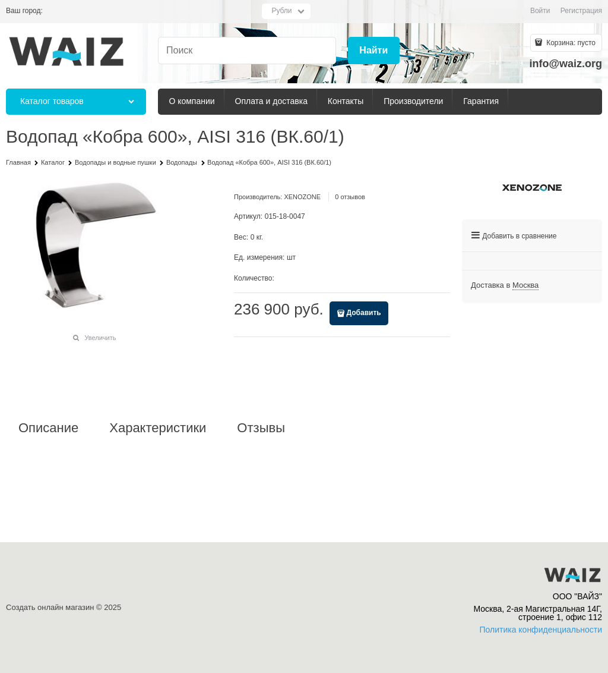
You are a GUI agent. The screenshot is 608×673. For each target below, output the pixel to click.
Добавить (364, 313)
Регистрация (581, 11)
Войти (540, 11)
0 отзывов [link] (350, 196)
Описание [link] (48, 428)
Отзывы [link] (261, 428)
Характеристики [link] (157, 428)
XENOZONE (302, 196)
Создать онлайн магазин (50, 607)
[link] (525, 285)
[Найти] (374, 51)
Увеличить (100, 337)
